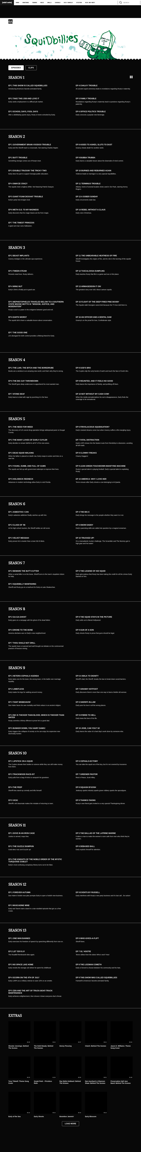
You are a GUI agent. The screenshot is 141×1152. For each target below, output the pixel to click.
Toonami (34, 2)
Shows (17, 2)
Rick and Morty (90, 2)
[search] (137, 3)
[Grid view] (131, 77)
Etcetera (79, 2)
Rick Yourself (68, 2)
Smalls (49, 2)
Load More (70, 1124)
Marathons (26, 2)
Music (42, 2)
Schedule (57, 2)
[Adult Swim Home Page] (7, 2)
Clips (31, 68)
